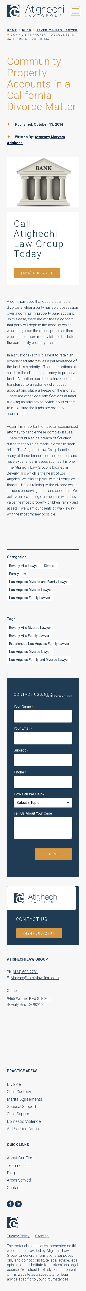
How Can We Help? (29, 794)
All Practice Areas (23, 1128)
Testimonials (18, 1165)
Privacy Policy (18, 1236)
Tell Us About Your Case (33, 813)
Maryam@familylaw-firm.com (35, 978)
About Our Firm (20, 1158)
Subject (21, 750)
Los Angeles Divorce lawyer (30, 652)
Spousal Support (21, 1106)
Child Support (19, 1113)
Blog (11, 1172)
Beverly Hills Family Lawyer (29, 636)
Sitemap (42, 1236)
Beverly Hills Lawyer (24, 566)
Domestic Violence (24, 1121)
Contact (14, 1187)
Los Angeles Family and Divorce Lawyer (39, 660)
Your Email (23, 728)
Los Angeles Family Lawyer (29, 598)
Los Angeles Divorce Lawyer (30, 590)
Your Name (23, 706)
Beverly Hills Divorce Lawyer (30, 628)
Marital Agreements (24, 1099)
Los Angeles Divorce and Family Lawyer (39, 582)
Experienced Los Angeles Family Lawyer (39, 644)
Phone (20, 772)
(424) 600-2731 (37, 273)
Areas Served (19, 1180)
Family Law (17, 574)
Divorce (49, 566)
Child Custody (19, 1091)
